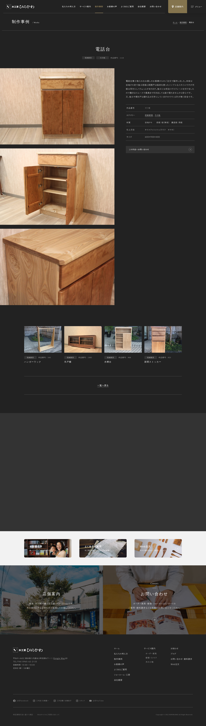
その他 (157, 115)
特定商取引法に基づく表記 (23, 714)
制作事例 (99, 6)
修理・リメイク (151, 658)
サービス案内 (85, 6)
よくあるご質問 (127, 6)
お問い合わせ (156, 6)
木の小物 (150, 662)
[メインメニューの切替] (196, 6)
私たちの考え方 (69, 6)
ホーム (175, 22)
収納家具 (149, 115)
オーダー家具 (151, 653)
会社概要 (142, 6)
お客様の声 (112, 6)
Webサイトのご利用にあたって (48, 714)
